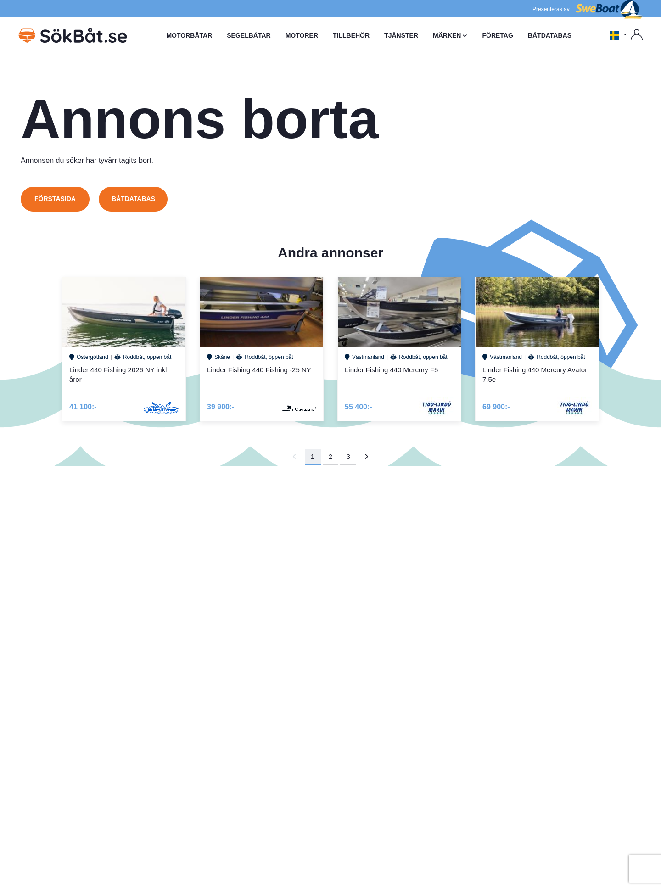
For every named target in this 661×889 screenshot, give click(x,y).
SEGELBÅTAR (248, 35)
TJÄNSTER (401, 35)
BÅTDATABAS (549, 35)
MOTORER (302, 35)
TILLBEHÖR (351, 35)
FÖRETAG (497, 35)
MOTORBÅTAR (189, 35)
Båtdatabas (133, 198)
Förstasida (55, 198)
